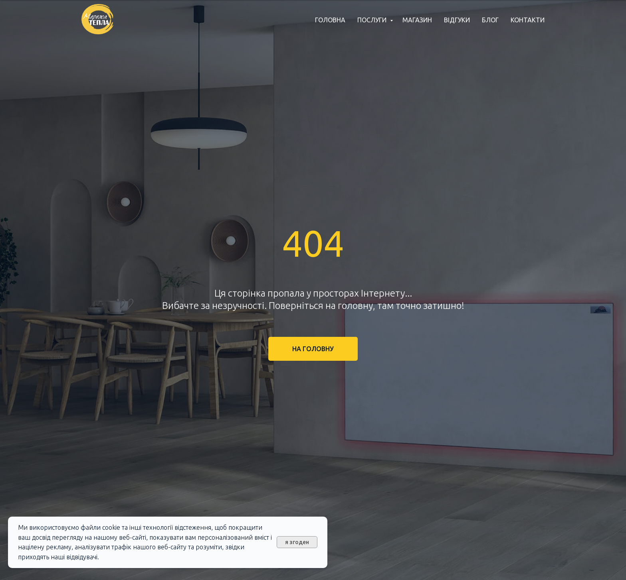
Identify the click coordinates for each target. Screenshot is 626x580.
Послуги (372, 20)
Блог (490, 20)
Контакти (528, 20)
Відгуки (457, 20)
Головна (330, 20)
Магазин (417, 20)
